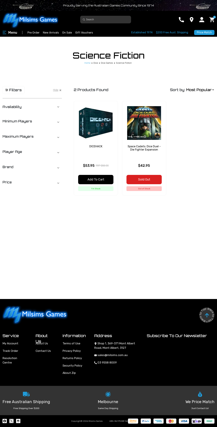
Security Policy (72, 365)
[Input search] (105, 19)
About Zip (69, 373)
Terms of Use (71, 343)
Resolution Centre (10, 360)
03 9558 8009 (105, 362)
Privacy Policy (72, 351)
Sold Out (144, 179)
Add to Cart (95, 179)
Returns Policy (72, 358)
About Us (42, 343)
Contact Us (43, 351)
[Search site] (84, 19)
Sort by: (177, 90)
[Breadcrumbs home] (87, 63)
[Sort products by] (199, 90)
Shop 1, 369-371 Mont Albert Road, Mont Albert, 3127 (114, 345)
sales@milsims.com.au (111, 355)
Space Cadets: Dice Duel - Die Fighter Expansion (144, 148)
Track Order (10, 351)
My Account (10, 343)
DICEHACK (95, 146)
